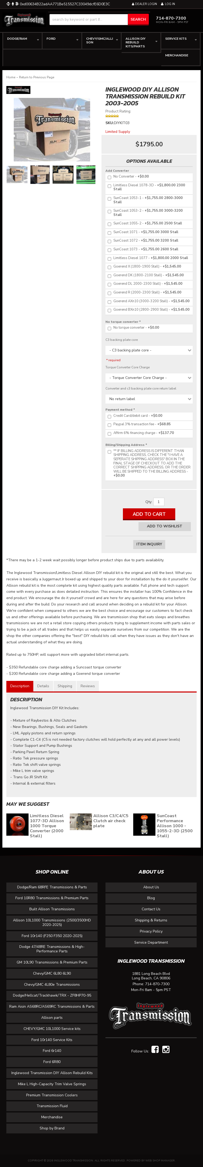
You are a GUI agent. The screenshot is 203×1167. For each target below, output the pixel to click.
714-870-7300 (157, 984)
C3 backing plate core (121, 340)
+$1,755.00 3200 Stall (142, 241)
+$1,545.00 (144, 267)
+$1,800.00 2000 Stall (147, 258)
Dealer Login (144, 4)
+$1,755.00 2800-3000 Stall (145, 200)
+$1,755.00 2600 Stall (142, 249)
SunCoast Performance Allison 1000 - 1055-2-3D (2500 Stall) (175, 826)
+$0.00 (128, 177)
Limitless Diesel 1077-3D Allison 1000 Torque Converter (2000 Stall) (47, 826)
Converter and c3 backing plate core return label (140, 388)
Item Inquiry (149, 544)
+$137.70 (140, 433)
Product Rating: (118, 111)
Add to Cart (149, 514)
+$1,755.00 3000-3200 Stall (145, 213)
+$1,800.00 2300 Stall (146, 187)
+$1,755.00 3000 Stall (142, 232)
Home (10, 77)
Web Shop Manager (160, 1161)
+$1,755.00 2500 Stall (144, 223)
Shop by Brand (52, 1128)
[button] (99, 19)
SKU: (109, 122)
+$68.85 (139, 424)
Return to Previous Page (36, 77)
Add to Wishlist (164, 526)
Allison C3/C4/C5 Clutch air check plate (110, 821)
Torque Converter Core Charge (127, 367)
